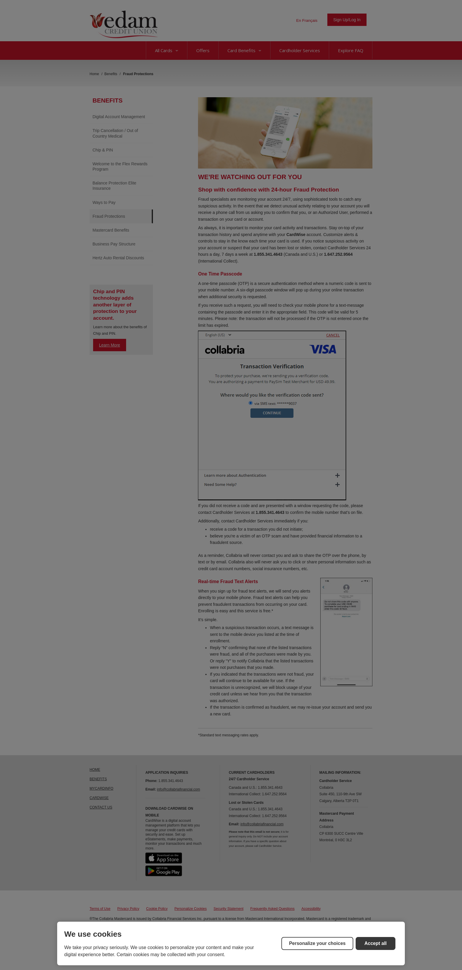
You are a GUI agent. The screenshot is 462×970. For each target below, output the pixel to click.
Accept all (375, 943)
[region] (231, 943)
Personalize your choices (317, 943)
